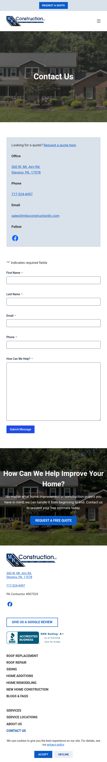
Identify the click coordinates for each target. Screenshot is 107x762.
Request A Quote (53, 5)
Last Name (14, 294)
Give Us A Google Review (32, 622)
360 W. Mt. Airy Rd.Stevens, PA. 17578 (19, 575)
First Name (14, 273)
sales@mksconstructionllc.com (36, 216)
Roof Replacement (22, 656)
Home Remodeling (21, 683)
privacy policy (55, 744)
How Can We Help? (19, 359)
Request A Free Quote (53, 520)
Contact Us (16, 731)
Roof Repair (16, 662)
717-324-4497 (22, 194)
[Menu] (99, 21)
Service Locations (22, 717)
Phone (11, 337)
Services (13, 710)
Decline (63, 754)
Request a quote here (60, 145)
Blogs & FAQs (17, 696)
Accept (43, 754)
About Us (14, 724)
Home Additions (19, 676)
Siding (11, 669)
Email (11, 316)
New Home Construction (27, 689)
